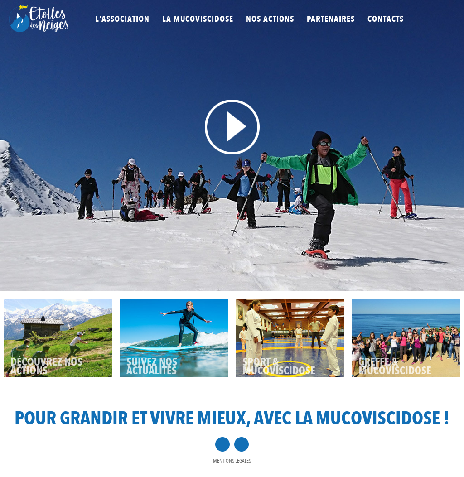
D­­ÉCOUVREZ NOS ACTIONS (46, 366)
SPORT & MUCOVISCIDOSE (278, 366)
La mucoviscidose (197, 19)
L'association (122, 19)
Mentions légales (232, 460)
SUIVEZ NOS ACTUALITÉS (151, 366)
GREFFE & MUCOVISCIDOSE (394, 366)
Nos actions (270, 19)
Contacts (385, 19)
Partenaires (331, 19)
